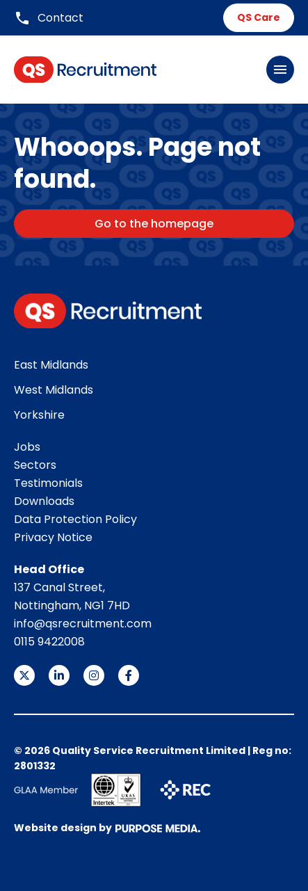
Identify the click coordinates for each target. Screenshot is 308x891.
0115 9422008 (49, 642)
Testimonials (48, 483)
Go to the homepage (154, 224)
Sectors (35, 465)
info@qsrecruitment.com (83, 624)
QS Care (258, 17)
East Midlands (51, 365)
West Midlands (53, 390)
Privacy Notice (53, 537)
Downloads (44, 501)
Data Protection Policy (75, 519)
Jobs (27, 447)
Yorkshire (39, 415)
